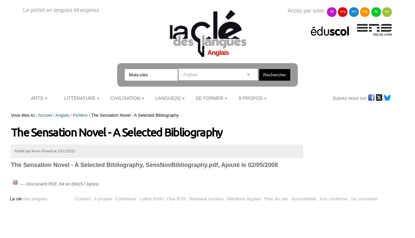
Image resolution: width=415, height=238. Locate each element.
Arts (37, 98)
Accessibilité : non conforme (319, 198)
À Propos (250, 98)
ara (353, 11)
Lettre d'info (151, 198)
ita (376, 11)
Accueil (45, 115)
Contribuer (125, 198)
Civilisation (125, 98)
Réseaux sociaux (206, 198)
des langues (28, 198)
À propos (103, 198)
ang (343, 11)
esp (365, 11)
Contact (83, 198)
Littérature (79, 98)
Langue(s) (168, 98)
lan (387, 11)
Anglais (62, 115)
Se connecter (364, 198)
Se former (209, 98)
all (331, 11)
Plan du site (276, 198)
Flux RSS (176, 198)
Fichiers (80, 115)
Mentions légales (244, 198)
